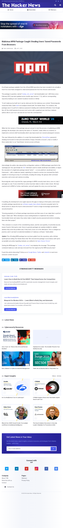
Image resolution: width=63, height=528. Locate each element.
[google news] (56, 468)
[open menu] (60, 5)
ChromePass (46, 137)
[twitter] (7, 468)
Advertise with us (7, 480)
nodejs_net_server (28, 94)
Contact (4, 482)
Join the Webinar (10, 288)
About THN (5, 478)
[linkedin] (16, 468)
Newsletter (31, 10)
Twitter (39, 252)
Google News (32, 252)
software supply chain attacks (32, 204)
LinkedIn (46, 252)
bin (24, 167)
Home (10, 10)
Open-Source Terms (43, 241)
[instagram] (36, 468)
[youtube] (26, 468)
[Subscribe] (53, 448)
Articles (59, 376)
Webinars (52, 10)
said (17, 105)
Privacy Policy (26, 480)
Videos (54, 376)
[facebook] (46, 468)
